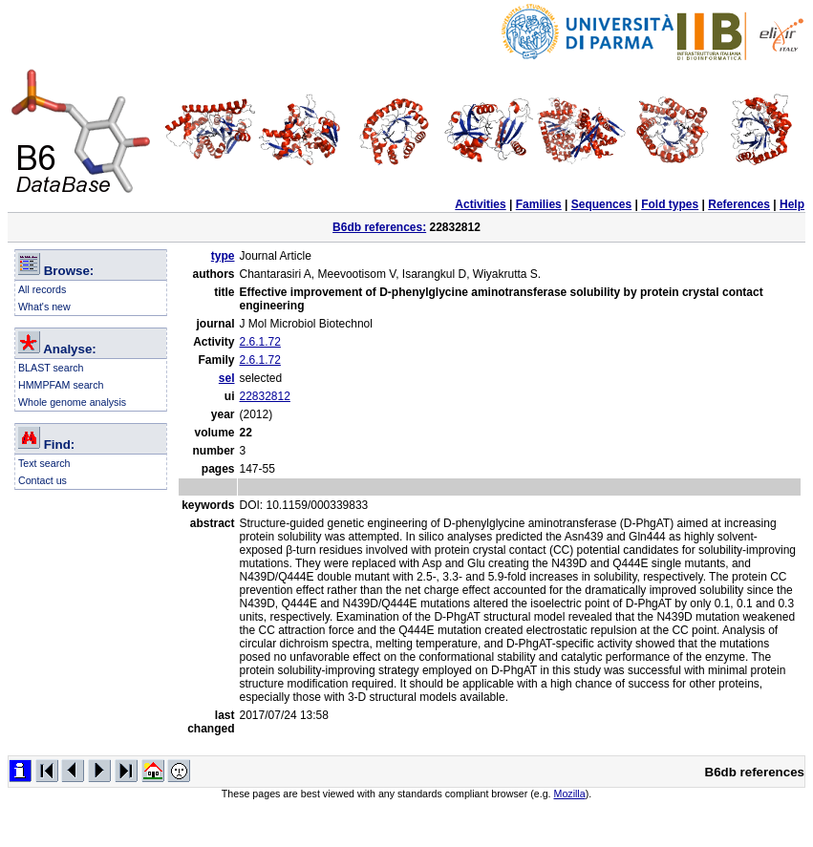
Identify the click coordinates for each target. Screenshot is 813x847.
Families (539, 204)
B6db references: (379, 227)
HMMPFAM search (60, 385)
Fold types (669, 204)
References (739, 204)
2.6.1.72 (260, 342)
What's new (44, 306)
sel (227, 378)
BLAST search (51, 367)
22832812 (265, 396)
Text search (44, 463)
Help (792, 204)
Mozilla (570, 793)
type (223, 256)
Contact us (42, 480)
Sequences (601, 204)
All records (42, 289)
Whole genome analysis (72, 402)
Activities (480, 204)
